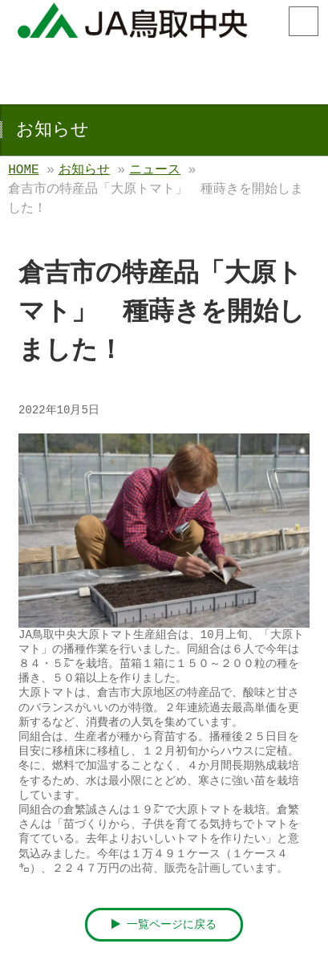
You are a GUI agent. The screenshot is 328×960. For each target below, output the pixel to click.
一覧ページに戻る (164, 924)
